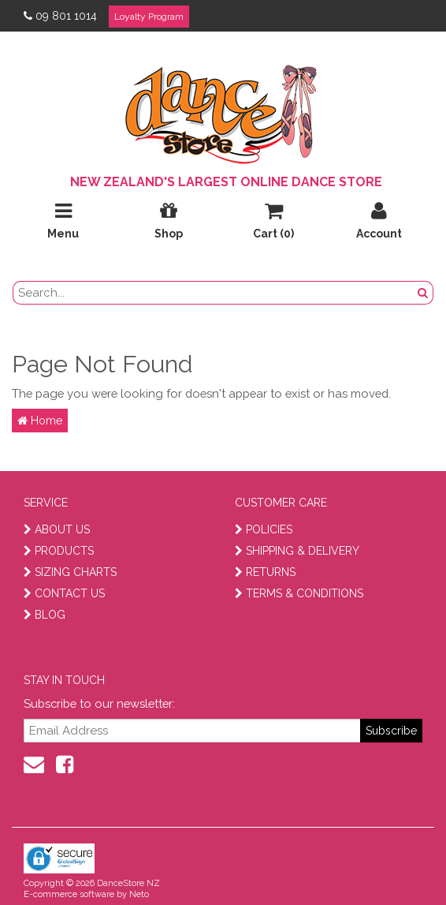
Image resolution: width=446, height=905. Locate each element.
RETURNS (265, 572)
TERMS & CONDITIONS (299, 593)
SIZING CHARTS (70, 572)
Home (39, 420)
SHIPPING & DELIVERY (297, 550)
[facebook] (64, 764)
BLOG (44, 614)
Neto (139, 894)
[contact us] (34, 764)
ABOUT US (57, 529)
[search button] (423, 293)
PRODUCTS (59, 550)
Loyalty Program (149, 16)
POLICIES (263, 529)
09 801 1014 (60, 15)
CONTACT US (64, 593)
